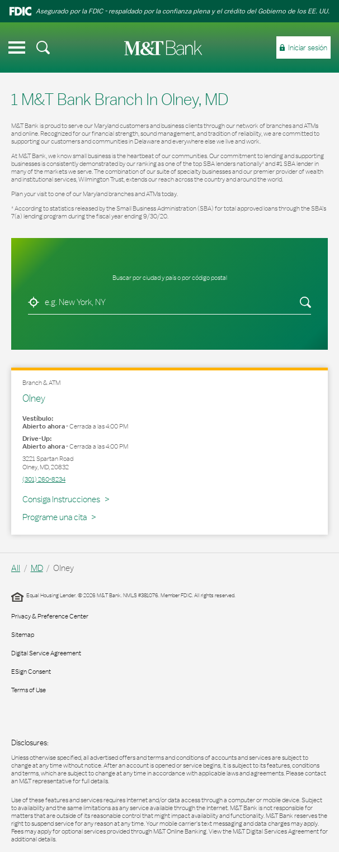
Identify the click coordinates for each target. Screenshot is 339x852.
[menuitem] (43, 47)
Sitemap (22, 634)
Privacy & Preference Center (49, 616)
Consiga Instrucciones (63, 498)
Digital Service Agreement (46, 653)
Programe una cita (54, 517)
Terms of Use (28, 690)
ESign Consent (31, 671)
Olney (33, 398)
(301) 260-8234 (43, 479)
